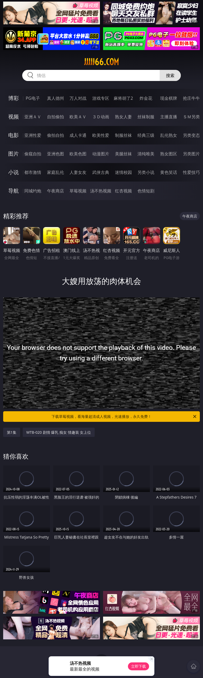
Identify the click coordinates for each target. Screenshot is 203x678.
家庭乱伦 (55, 172)
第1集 (11, 432)
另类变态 (191, 135)
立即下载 (138, 666)
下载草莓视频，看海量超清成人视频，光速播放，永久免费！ (124, 416)
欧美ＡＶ (78, 117)
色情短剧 (145, 191)
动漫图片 (100, 154)
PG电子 (33, 98)
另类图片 (191, 154)
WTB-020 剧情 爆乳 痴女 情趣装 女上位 (58, 432)
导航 (13, 190)
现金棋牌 (168, 98)
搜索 (170, 75)
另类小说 (145, 172)
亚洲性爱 (32, 135)
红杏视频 (123, 191)
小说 (13, 172)
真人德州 (55, 98)
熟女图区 (168, 154)
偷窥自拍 (32, 154)
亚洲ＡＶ (32, 117)
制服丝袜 (123, 135)
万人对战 (78, 98)
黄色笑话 (168, 172)
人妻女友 (78, 172)
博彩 (13, 98)
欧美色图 (78, 154)
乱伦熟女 (168, 135)
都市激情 (32, 172)
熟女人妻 (123, 117)
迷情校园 (123, 172)
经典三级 (145, 135)
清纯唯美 (145, 154)
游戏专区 (100, 98)
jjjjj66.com (101, 62)
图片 (13, 153)
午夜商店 (55, 191)
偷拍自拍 (55, 135)
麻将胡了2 (123, 98)
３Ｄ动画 (100, 117)
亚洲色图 (55, 154)
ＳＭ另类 (191, 117)
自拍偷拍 (55, 117)
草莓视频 (78, 191)
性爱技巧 (191, 172)
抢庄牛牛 (191, 98)
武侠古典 (100, 172)
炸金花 (146, 98)
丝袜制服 (145, 117)
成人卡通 (78, 135)
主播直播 (168, 117)
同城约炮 (32, 191)
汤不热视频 (100, 191)
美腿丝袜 (123, 154)
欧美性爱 (100, 135)
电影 (13, 135)
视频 (13, 116)
